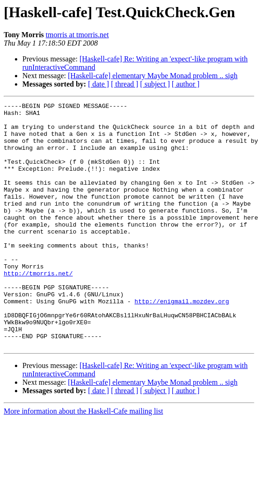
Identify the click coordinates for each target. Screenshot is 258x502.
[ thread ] (124, 84)
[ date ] (98, 84)
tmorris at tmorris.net (77, 35)
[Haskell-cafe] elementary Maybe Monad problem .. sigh (153, 76)
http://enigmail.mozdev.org (182, 341)
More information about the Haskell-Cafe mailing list (83, 460)
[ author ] (186, 84)
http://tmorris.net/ (38, 308)
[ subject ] (155, 84)
